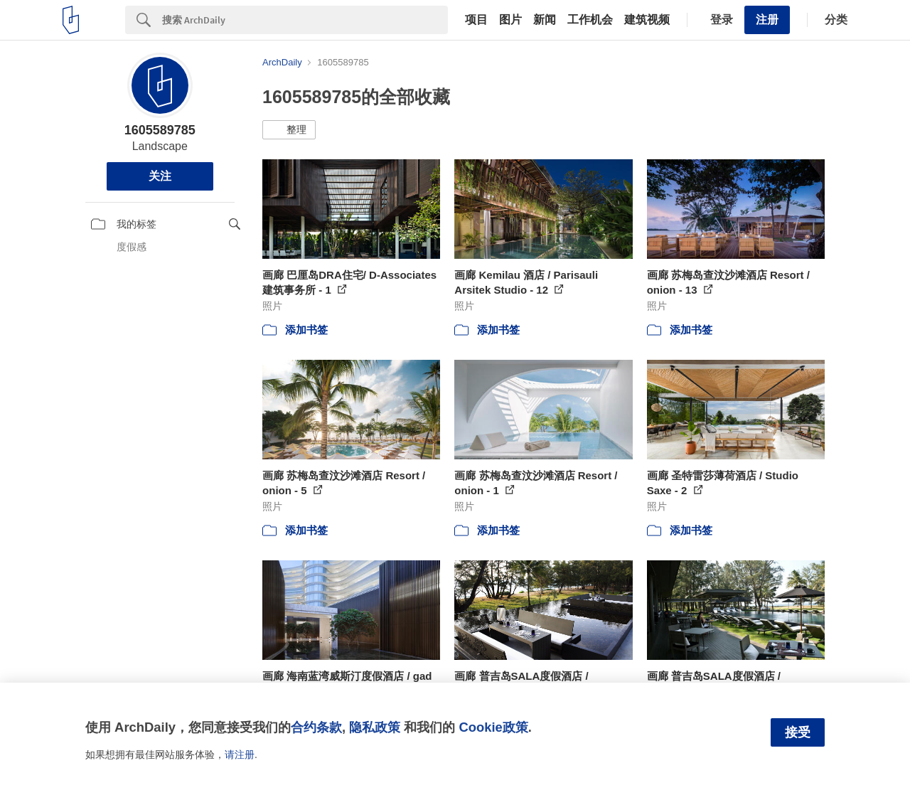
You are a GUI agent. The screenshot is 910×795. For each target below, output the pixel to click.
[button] (289, 130)
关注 (160, 176)
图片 (510, 20)
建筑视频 (647, 20)
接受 (797, 732)
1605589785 (160, 130)
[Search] (305, 20)
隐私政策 (374, 727)
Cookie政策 (493, 727)
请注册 (240, 754)
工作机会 (590, 20)
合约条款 (316, 727)
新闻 (544, 20)
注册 (767, 20)
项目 (476, 20)
